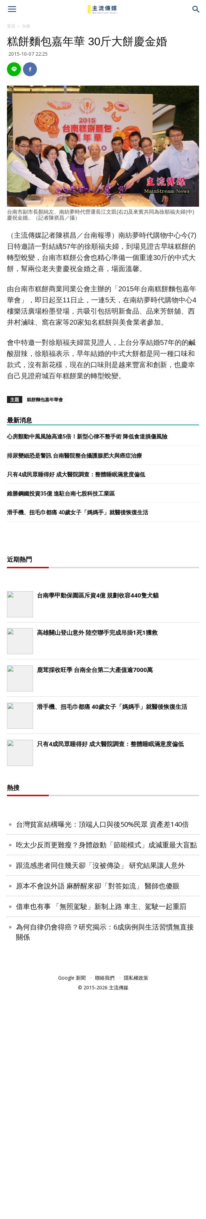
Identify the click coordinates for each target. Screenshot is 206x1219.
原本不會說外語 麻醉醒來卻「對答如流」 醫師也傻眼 (98, 1110)
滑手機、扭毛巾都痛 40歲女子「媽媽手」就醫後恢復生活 (77, 512)
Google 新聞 (72, 1202)
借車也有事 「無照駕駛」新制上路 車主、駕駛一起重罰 (101, 1130)
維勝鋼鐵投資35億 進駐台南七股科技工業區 (61, 493)
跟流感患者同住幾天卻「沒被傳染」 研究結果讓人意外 (100, 1089)
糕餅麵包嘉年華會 (45, 399)
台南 (26, 26)
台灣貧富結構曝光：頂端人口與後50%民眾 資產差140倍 (102, 1048)
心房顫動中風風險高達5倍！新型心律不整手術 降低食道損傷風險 (87, 436)
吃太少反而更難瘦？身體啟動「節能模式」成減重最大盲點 (106, 1069)
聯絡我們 (104, 1202)
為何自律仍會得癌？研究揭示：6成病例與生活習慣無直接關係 (105, 1156)
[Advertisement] (103, 652)
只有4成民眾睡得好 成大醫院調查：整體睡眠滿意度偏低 (76, 474)
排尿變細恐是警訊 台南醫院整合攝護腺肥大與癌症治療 (74, 455)
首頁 (11, 26)
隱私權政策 (136, 1202)
